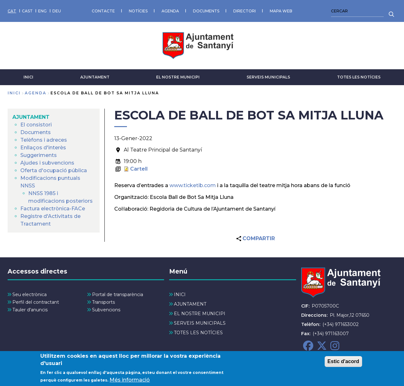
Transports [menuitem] (103, 302)
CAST (27, 11)
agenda (35, 93)
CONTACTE (103, 11)
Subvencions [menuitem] (106, 310)
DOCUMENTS (206, 11)
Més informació (129, 382)
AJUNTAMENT (94, 77)
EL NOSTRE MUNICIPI (178, 77)
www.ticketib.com (192, 185)
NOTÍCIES (138, 11)
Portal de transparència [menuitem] (117, 294)
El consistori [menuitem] (36, 125)
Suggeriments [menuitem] (38, 155)
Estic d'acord (343, 363)
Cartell (139, 169)
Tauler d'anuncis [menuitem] (30, 310)
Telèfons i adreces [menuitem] (43, 140)
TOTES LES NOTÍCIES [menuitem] (198, 332)
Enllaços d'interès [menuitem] (43, 148)
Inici (14, 93)
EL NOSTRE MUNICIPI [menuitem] (199, 313)
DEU (56, 11)
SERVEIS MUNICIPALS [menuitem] (200, 323)
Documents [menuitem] (35, 132)
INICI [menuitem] (180, 294)
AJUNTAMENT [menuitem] (31, 117)
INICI (28, 77)
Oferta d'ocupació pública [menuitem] (53, 170)
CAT (12, 11)
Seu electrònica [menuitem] (29, 294)
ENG (42, 11)
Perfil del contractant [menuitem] (35, 302)
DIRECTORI (244, 11)
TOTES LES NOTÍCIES (359, 77)
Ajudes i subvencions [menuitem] (47, 163)
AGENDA (170, 11)
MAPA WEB (281, 11)
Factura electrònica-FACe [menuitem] (52, 209)
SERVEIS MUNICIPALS (268, 77)
